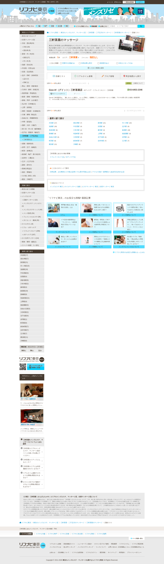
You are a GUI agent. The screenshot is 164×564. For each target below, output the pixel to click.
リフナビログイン (91, 552)
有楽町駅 (76, 133)
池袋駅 (51, 126)
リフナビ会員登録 (77, 552)
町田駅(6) (23, 323)
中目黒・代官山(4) (28, 68)
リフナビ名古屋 (77, 534)
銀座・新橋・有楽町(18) (30, 97)
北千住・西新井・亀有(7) (30, 132)
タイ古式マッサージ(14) (30, 238)
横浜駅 (51, 144)
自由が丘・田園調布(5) (29, 118)
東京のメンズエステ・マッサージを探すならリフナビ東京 (83, 560)
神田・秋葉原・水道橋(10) (30, 111)
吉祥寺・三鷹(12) (27, 158)
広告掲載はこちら (124, 547)
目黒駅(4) (23, 276)
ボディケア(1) (71, 157)
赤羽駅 (124, 137)
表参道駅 (52, 130)
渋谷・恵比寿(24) (27, 43)
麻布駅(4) (23, 287)
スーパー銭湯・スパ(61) (30, 245)
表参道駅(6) (24, 280)
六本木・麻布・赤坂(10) (30, 89)
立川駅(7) (23, 333)
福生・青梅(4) (26, 172)
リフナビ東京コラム (81, 26)
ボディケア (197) (28, 235)
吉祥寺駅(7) (24, 330)
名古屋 (59, 26)
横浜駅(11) (24, 337)
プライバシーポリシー (134, 552)
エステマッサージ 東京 (90, 186)
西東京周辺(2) (26, 169)
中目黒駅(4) (24, 273)
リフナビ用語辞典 (137, 544)
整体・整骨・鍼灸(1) (28, 242)
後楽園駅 (125, 133)
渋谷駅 (51, 123)
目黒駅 (100, 126)
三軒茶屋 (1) (27, 139)
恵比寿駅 (76, 123)
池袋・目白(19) (27, 65)
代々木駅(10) (24, 266)
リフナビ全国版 (26, 534)
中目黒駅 (76, 126)
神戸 (45, 26)
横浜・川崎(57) (27, 179)
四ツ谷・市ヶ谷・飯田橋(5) (31, 129)
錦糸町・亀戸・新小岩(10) (30, 154)
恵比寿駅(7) (24, 259)
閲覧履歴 (93, 26)
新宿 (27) (26, 57)
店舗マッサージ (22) (30, 200)
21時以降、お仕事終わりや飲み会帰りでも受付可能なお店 (70, 172)
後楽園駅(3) (24, 305)
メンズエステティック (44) (32, 210)
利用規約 (122, 552)
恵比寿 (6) (26, 50)
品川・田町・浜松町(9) (29, 75)
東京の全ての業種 (27, 189)
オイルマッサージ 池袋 (72, 186)
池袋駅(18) (24, 269)
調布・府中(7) (26, 165)
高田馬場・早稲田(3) (28, 93)
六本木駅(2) (24, 284)
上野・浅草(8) (26, 107)
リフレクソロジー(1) (57, 157)
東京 (66, 26)
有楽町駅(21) (24, 298)
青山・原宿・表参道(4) (29, 86)
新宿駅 (100, 123)
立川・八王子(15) (27, 161)
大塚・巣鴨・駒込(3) (28, 114)
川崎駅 (75, 144)
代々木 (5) (26, 61)
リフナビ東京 (89, 534)
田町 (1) (25, 82)
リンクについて (101, 547)
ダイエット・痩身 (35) (30, 220)
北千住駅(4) (24, 316)
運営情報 (102, 552)
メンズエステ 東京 (56, 186)
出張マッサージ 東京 (107, 186)
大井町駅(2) (24, 312)
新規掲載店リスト (69, 544)
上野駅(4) (23, 301)
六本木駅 (76, 130)
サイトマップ (112, 552)
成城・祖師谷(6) (27, 144)
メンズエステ (26, 196)
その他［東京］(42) (28, 176)
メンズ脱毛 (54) (28, 213)
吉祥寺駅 (101, 141)
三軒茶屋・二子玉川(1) (29, 136)
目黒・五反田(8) (27, 72)
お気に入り (102, 26)
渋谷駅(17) (24, 255)
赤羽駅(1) (23, 319)
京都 (51, 26)
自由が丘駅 (53, 137)
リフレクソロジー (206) (31, 231)
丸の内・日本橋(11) (28, 104)
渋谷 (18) (26, 47)
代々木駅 (125, 123)
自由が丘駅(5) (25, 309)
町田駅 (51, 141)
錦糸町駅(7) (24, 326)
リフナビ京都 (64, 534)
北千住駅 (101, 137)
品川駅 (124, 126)
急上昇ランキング (69, 547)
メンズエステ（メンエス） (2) (32, 204)
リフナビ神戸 (52, 534)
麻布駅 (100, 130)
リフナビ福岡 (101, 534)
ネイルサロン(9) (27, 224)
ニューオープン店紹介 (85, 544)
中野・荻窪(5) (26, 122)
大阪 (38, 26)
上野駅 (100, 133)
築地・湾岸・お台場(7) (29, 100)
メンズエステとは (55, 547)
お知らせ (52, 552)
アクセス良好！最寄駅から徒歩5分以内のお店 (108, 172)
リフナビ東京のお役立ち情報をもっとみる (129, 252)
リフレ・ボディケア (28, 227)
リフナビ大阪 (40, 534)
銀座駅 (124, 130)
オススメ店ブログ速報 (101, 544)
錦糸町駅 (76, 141)
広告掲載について (63, 552)
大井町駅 (76, 137)
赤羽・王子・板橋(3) (28, 147)
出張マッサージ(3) (28, 40)
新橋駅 (51, 133)
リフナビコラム (124, 544)
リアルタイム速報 (55, 544)
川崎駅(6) (23, 341)
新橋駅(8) (23, 294)
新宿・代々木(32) (27, 54)
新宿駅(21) (24, 262)
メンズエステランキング (85, 547)
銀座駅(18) (24, 291)
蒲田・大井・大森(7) (28, 125)
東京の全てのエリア (28, 36)
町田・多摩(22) (27, 151)
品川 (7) (25, 79)
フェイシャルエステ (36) (31, 217)
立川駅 (124, 141)
